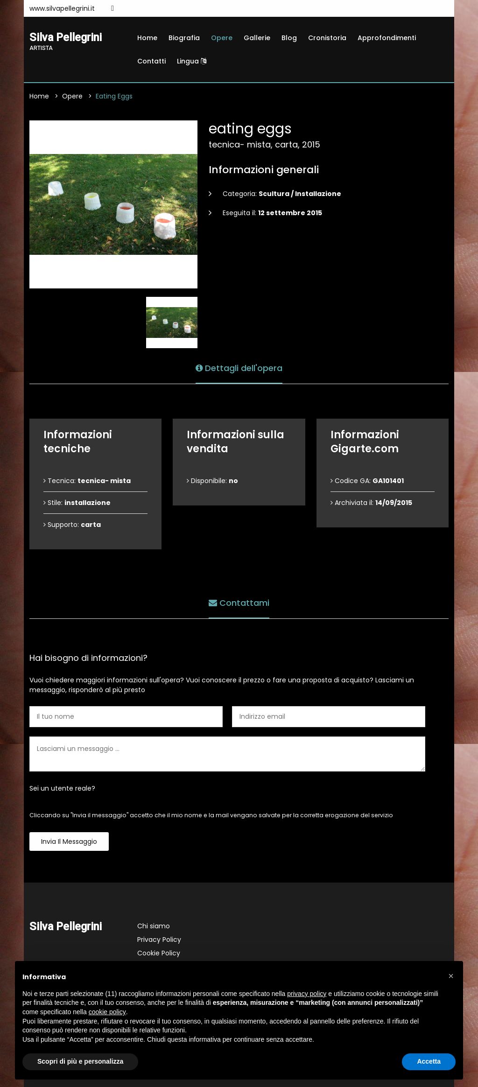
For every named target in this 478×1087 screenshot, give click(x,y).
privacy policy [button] (306, 993)
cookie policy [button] (107, 1012)
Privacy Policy (159, 939)
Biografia (184, 37)
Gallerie (257, 37)
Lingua (191, 61)
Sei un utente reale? (62, 788)
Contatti (151, 61)
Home (147, 37)
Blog (289, 37)
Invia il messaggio (69, 841)
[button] (450, 975)
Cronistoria (327, 37)
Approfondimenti (387, 37)
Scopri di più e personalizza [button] (80, 1061)
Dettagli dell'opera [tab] (239, 368)
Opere (221, 37)
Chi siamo (153, 926)
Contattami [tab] (239, 603)
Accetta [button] (429, 1061)
